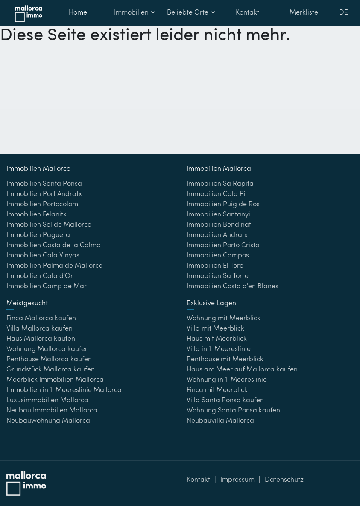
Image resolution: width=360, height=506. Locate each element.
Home (78, 12)
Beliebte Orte (191, 12)
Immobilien (134, 12)
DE (343, 12)
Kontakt (247, 12)
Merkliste (304, 12)
